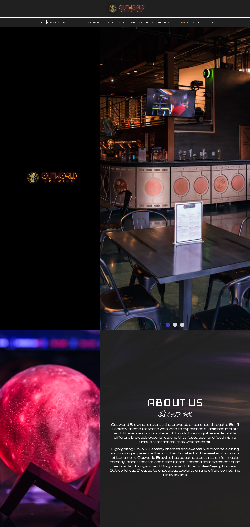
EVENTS (84, 22)
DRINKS (53, 22)
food (41, 22)
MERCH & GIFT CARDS (125, 22)
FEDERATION (184, 22)
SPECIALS (68, 22)
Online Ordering (158, 22)
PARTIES (99, 22)
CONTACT (204, 22)
